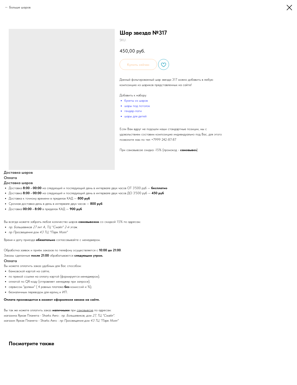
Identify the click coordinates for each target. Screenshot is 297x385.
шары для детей (135, 116)
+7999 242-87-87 (163, 139)
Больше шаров (20, 7)
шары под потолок (137, 106)
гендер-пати (133, 111)
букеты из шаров (136, 100)
